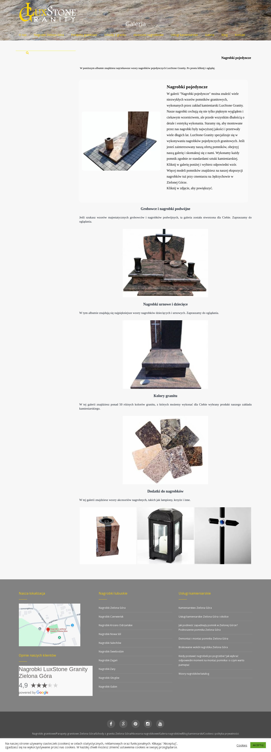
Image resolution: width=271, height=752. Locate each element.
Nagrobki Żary (107, 669)
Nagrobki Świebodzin (111, 651)
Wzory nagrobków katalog (194, 673)
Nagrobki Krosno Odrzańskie (116, 625)
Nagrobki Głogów (109, 678)
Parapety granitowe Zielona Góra (75, 733)
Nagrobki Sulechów (110, 643)
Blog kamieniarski (192, 733)
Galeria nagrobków (170, 733)
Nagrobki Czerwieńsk (111, 616)
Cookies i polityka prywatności (221, 733)
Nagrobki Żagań (108, 660)
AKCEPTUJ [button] (258, 745)
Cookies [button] (242, 745)
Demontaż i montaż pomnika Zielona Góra (203, 638)
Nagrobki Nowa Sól (110, 634)
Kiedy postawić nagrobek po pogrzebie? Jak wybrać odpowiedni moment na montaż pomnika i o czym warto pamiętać (211, 660)
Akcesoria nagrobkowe (145, 733)
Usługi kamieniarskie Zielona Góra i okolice (204, 616)
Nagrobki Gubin (108, 686)
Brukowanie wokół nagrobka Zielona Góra (203, 647)
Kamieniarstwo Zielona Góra (195, 608)
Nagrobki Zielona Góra (112, 608)
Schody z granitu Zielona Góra (113, 733)
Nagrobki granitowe (43, 733)
